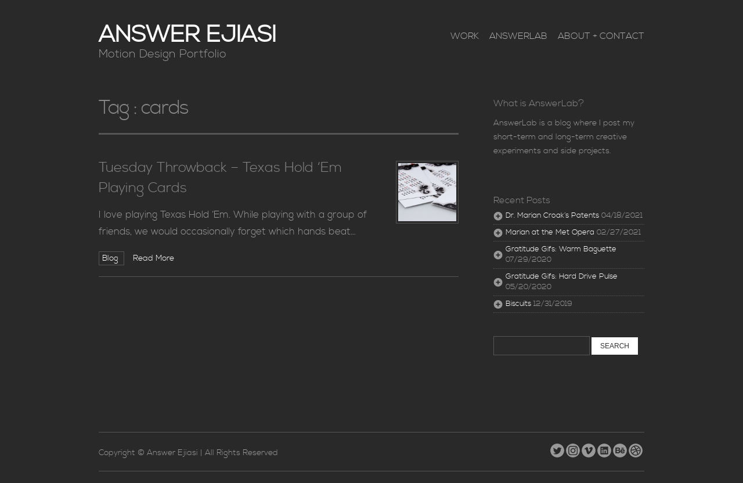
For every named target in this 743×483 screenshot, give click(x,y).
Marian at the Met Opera (550, 232)
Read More (153, 258)
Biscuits (518, 304)
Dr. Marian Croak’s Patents (552, 216)
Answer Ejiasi (187, 35)
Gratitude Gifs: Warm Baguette (561, 249)
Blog (111, 258)
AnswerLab (518, 36)
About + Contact (601, 36)
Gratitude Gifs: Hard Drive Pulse (562, 277)
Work (464, 36)
